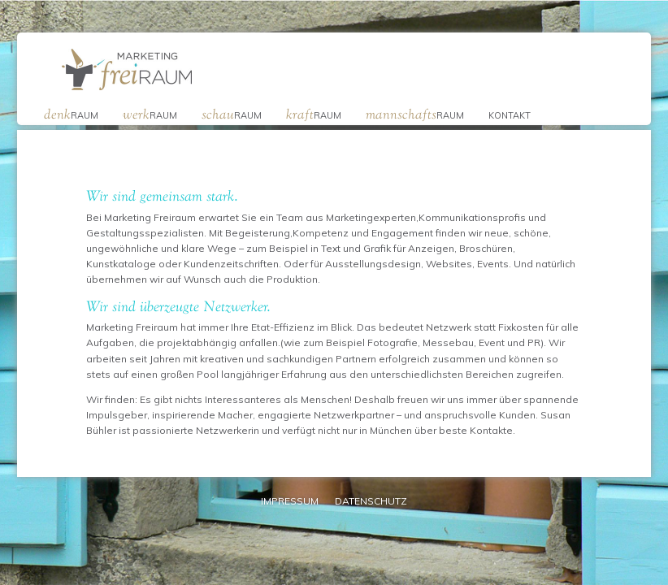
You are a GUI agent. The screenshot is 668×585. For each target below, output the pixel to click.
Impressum (290, 501)
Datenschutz (371, 501)
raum (71, 114)
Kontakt (509, 115)
